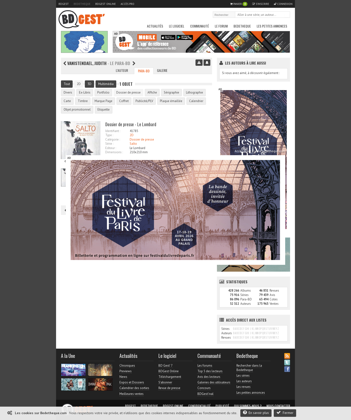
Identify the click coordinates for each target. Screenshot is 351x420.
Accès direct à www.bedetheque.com (260, 151)
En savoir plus (256, 412)
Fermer (284, 412)
